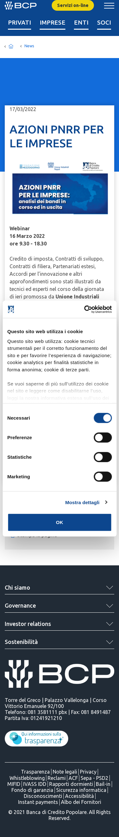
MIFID (13, 784)
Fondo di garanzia (32, 790)
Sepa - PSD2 (94, 778)
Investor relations (28, 624)
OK (59, 522)
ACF (73, 778)
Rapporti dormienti (71, 784)
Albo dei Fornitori (81, 802)
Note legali (65, 772)
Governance (20, 605)
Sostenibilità (21, 642)
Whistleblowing (27, 778)
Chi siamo (17, 587)
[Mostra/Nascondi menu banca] (109, 5)
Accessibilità (79, 796)
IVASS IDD (34, 784)
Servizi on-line (73, 5)
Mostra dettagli (82, 502)
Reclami (57, 778)
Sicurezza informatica (81, 790)
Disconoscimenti (43, 796)
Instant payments (38, 802)
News (29, 46)
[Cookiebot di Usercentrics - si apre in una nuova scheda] (85, 309)
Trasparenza (35, 772)
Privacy (88, 772)
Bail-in (103, 784)
